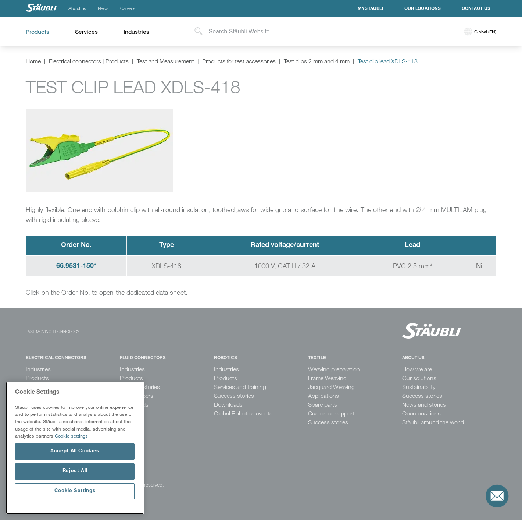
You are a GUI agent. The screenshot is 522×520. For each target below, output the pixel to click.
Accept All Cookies (74, 451)
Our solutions (419, 378)
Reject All (74, 471)
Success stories (234, 395)
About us (77, 8)
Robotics (225, 358)
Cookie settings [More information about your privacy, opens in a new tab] (71, 436)
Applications (323, 395)
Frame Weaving (327, 378)
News (103, 8)
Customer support (331, 413)
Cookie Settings (75, 491)
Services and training (240, 386)
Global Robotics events (243, 413)
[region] (75, 448)
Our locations (422, 9)
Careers (127, 8)
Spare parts (322, 404)
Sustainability (418, 386)
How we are (417, 369)
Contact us (476, 9)
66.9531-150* (76, 266)
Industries (38, 369)
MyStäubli (370, 9)
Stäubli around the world (433, 422)
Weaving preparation (334, 369)
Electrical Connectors (56, 358)
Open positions (421, 413)
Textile (317, 358)
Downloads (228, 404)
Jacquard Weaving (331, 386)
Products (37, 378)
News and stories (424, 404)
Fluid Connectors (143, 358)
